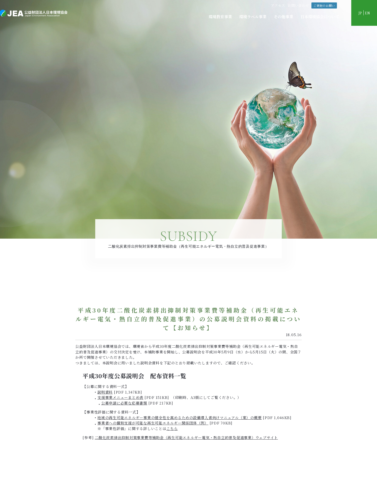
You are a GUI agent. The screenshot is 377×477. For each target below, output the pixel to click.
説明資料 (105, 392)
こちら (172, 428)
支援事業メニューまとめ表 (120, 397)
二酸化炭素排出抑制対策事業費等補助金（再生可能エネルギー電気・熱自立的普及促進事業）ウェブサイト (186, 437)
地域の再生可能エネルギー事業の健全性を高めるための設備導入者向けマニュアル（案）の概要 (179, 417)
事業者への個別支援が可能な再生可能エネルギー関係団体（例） (152, 422)
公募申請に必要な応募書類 (124, 402)
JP (360, 12)
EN (367, 12)
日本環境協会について (319, 16)
